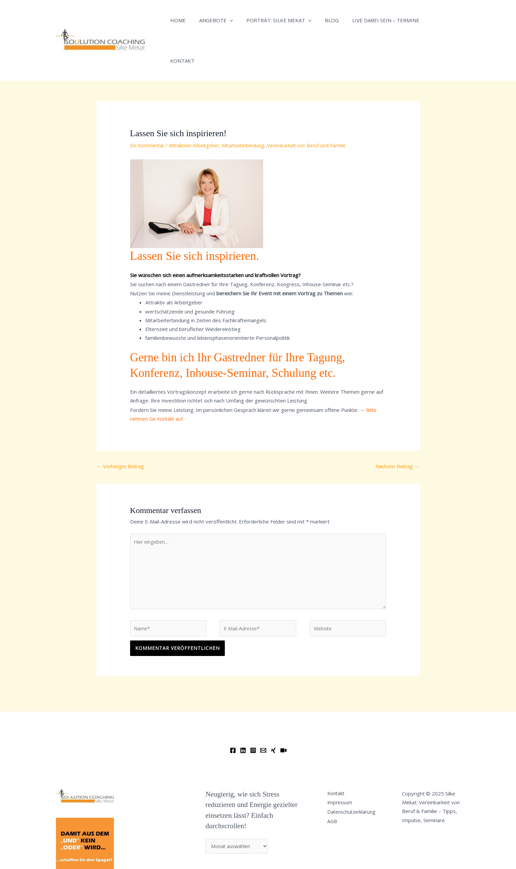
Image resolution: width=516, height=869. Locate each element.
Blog (320, 20)
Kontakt (426, 20)
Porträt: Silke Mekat (270, 20)
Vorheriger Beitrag (122, 426)
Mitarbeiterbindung (250, 104)
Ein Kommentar (148, 104)
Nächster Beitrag (396, 426)
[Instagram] (253, 715)
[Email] (263, 715)
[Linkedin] (243, 715)
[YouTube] (283, 715)
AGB (335, 789)
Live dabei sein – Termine (370, 20)
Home (176, 20)
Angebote (211, 20)
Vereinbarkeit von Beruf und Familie (316, 104)
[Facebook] (233, 715)
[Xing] (273, 715)
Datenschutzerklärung (355, 778)
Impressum (343, 768)
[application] (224, 20)
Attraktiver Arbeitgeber (198, 104)
